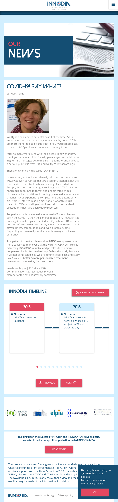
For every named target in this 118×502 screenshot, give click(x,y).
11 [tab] (77, 367)
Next (71, 382)
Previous (47, 382)
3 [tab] (45, 367)
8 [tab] (65, 367)
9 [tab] (69, 367)
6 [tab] (57, 367)
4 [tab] (49, 367)
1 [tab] (37, 367)
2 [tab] (41, 367)
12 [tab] (81, 367)
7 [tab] (61, 367)
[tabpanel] (34, 328)
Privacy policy (65, 495)
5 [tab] (53, 367)
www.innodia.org (44, 495)
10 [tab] (73, 367)
